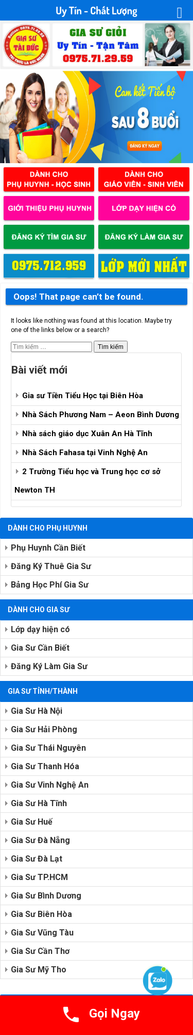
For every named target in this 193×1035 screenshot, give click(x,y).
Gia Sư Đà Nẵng (40, 840)
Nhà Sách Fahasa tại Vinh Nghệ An (85, 452)
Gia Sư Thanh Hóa (45, 766)
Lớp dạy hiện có (40, 629)
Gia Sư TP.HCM (39, 877)
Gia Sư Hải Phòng (44, 729)
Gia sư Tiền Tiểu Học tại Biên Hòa (82, 395)
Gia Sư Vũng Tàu (42, 933)
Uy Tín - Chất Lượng (96, 10)
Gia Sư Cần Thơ (40, 951)
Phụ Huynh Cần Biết (48, 548)
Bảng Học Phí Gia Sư (50, 585)
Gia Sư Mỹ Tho (38, 969)
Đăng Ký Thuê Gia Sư (51, 566)
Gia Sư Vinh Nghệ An (50, 785)
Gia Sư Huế (31, 822)
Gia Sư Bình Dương (46, 896)
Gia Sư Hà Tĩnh (39, 803)
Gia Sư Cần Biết (40, 648)
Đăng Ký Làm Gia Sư (49, 666)
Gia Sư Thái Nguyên (48, 748)
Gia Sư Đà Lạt (36, 859)
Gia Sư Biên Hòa (41, 914)
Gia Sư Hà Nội (36, 711)
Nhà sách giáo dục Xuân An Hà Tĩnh (87, 433)
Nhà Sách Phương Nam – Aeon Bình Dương (100, 414)
